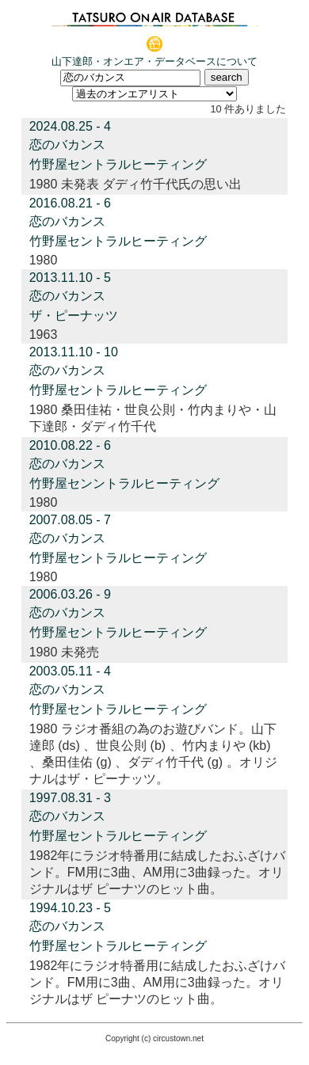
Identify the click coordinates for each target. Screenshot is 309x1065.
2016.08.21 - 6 (70, 203)
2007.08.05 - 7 (70, 520)
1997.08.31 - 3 (70, 797)
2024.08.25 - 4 (70, 126)
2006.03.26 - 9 (70, 594)
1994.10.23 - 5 (70, 908)
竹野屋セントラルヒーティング (118, 164)
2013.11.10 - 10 (73, 352)
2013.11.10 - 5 (70, 277)
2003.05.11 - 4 (70, 671)
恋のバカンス (67, 144)
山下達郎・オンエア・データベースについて (155, 61)
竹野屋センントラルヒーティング (124, 483)
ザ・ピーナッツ (73, 315)
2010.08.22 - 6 (70, 445)
